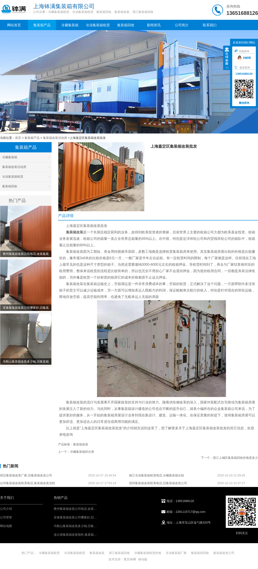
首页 (18, 138)
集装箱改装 (96, 553)
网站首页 (14, 25)
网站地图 (6, 526)
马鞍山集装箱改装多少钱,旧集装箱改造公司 (83, 526)
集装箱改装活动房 (55, 138)
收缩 (226, 58)
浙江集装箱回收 (119, 553)
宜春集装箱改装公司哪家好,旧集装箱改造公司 (84, 517)
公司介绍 (6, 508)
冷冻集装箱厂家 (176, 553)
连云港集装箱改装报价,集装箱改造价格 (80, 534)
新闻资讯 (154, 25)
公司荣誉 (6, 517)
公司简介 (182, 25)
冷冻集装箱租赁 (98, 25)
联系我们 (210, 25)
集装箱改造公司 (223, 553)
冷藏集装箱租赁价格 (147, 553)
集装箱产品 (42, 25)
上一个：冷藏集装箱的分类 (76, 451)
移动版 (142, 559)
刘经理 (244, 57)
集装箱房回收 (200, 553)
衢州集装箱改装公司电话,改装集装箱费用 (81, 508)
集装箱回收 (125, 25)
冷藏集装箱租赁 (49, 553)
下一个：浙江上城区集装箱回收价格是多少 (229, 457)
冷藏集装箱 (69, 25)
